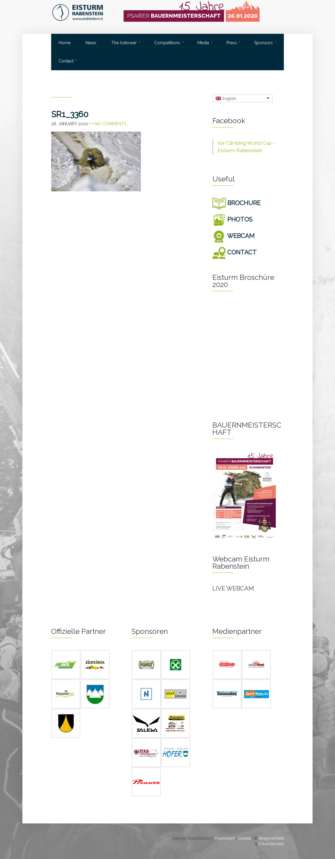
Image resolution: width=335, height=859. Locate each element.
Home (65, 42)
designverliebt (271, 838)
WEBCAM (233, 235)
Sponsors (263, 42)
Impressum (224, 838)
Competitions (167, 42)
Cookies (244, 838)
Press (231, 42)
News (91, 42)
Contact (66, 61)
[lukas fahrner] (271, 844)
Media (203, 42)
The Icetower (124, 42)
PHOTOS (232, 219)
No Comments (110, 123)
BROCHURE (236, 203)
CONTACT (234, 252)
